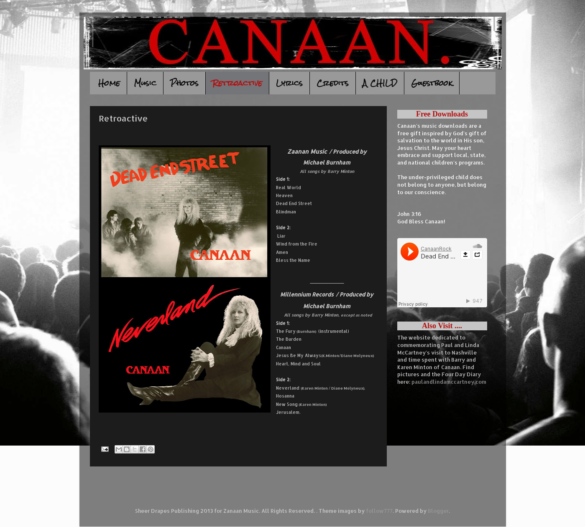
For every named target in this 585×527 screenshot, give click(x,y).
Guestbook (431, 83)
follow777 (379, 510)
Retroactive (237, 83)
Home (109, 83)
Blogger (438, 510)
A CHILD (380, 83)
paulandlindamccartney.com (448, 381)
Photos (184, 83)
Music (145, 83)
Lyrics (289, 83)
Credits (333, 83)
